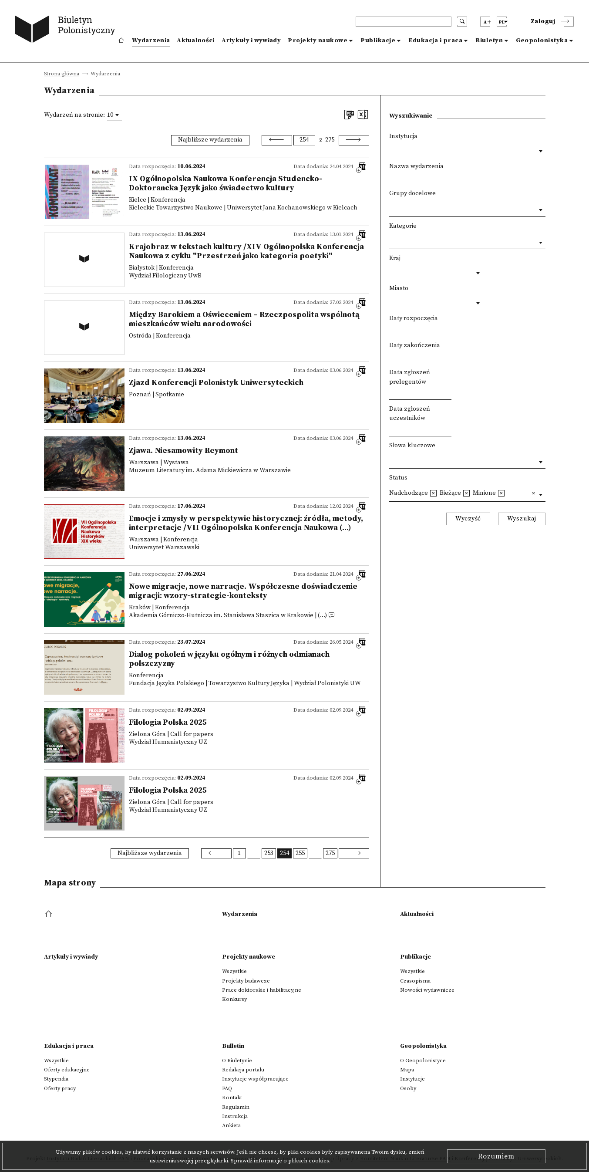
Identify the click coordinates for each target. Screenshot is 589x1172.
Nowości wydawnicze (427, 989)
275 (329, 140)
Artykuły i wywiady (251, 40)
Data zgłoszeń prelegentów (409, 377)
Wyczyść (468, 519)
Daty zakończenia (414, 345)
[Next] (354, 140)
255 (300, 853)
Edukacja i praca (435, 40)
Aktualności (195, 40)
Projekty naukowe (317, 40)
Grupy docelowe (412, 193)
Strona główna (61, 74)
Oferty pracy (60, 1088)
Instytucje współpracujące (255, 1078)
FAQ (227, 1088)
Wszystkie (234, 971)
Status (398, 478)
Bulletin (233, 1046)
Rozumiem (496, 1156)
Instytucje (412, 1078)
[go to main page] (66, 30)
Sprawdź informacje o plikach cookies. (280, 1160)
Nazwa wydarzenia (416, 166)
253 (268, 853)
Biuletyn (489, 40)
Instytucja (403, 136)
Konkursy (234, 999)
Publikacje (377, 40)
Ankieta (231, 1125)
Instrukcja (235, 1116)
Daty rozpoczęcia (413, 318)
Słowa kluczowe (412, 445)
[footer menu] (49, 914)
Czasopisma (415, 980)
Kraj (395, 258)
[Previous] (277, 140)
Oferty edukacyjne (67, 1069)
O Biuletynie (237, 1060)
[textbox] (391, 208)
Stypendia (56, 1078)
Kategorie (403, 226)
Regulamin (235, 1107)
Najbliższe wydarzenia (210, 140)
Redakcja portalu (243, 1069)
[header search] (403, 22)
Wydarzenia (151, 40)
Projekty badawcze (246, 980)
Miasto (398, 288)
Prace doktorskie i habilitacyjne (261, 989)
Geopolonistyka (542, 40)
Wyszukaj (521, 519)
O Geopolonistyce (423, 1060)
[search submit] (462, 22)
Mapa (407, 1069)
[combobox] (114, 115)
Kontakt (232, 1097)
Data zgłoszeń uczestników (409, 413)
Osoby (408, 1088)
